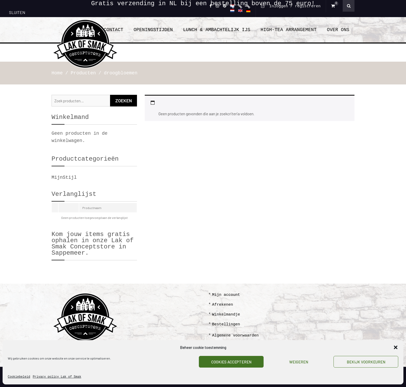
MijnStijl (64, 177)
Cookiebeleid (19, 377)
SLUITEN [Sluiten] (17, 12)
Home (87, 29)
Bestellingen (226, 324)
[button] (395, 347)
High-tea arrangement (289, 29)
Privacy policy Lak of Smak (57, 377)
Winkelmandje (226, 314)
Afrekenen (222, 305)
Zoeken (123, 100)
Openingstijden (153, 29)
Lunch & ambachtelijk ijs (216, 29)
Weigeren (298, 362)
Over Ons (338, 29)
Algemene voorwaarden (235, 335)
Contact (113, 29)
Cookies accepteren (231, 362)
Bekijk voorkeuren (366, 362)
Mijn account (226, 295)
